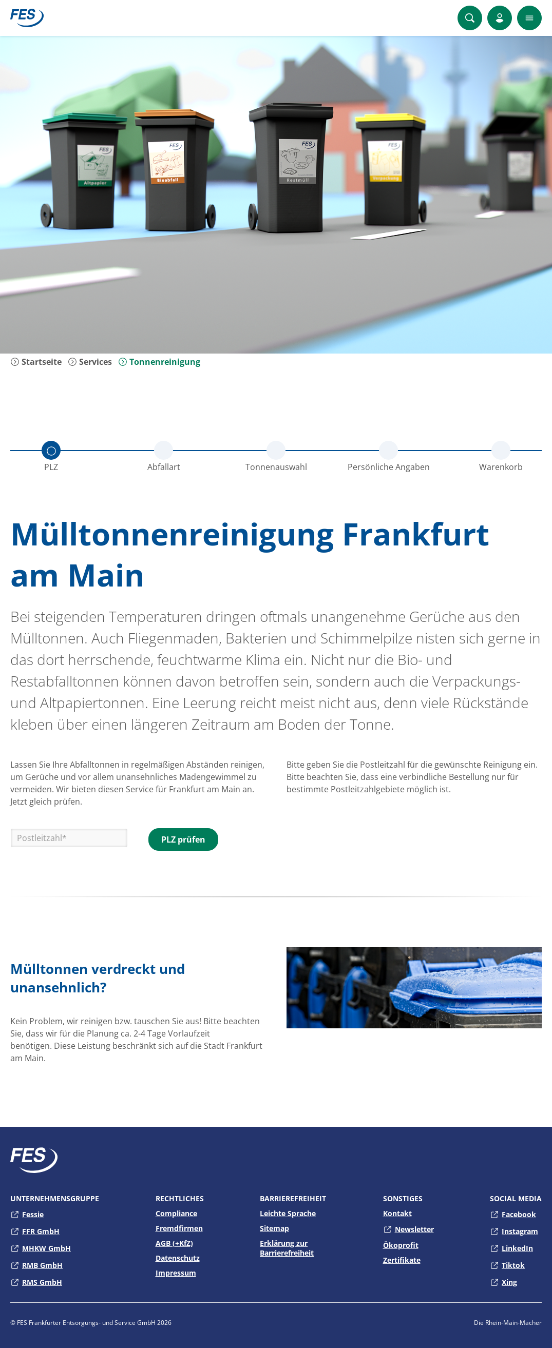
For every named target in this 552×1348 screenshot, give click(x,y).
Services (90, 361)
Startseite (36, 361)
